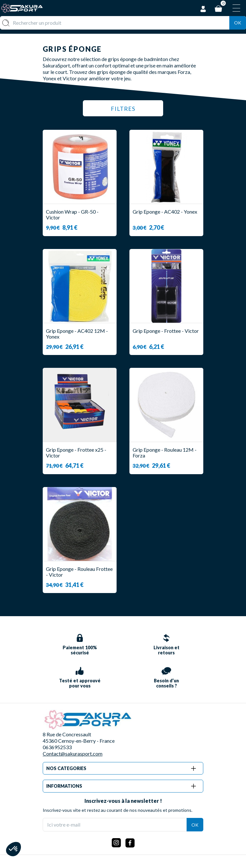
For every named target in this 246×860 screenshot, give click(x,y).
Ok (237, 22)
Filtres (123, 108)
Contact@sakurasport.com (72, 753)
